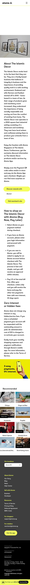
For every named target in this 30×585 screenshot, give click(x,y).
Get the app (11, 533)
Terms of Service (9, 503)
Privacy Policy (9, 506)
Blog (5, 481)
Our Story (7, 478)
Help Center (8, 486)
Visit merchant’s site (15, 201)
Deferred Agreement (11, 508)
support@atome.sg (10, 519)
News (6, 483)
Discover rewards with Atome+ (14, 189)
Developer (7, 496)
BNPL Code (8, 511)
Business (7, 493)
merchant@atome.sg (11, 526)
